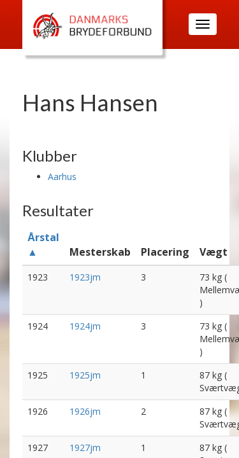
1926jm (85, 411)
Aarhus (62, 176)
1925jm (85, 375)
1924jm (85, 326)
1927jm (85, 447)
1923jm (85, 277)
